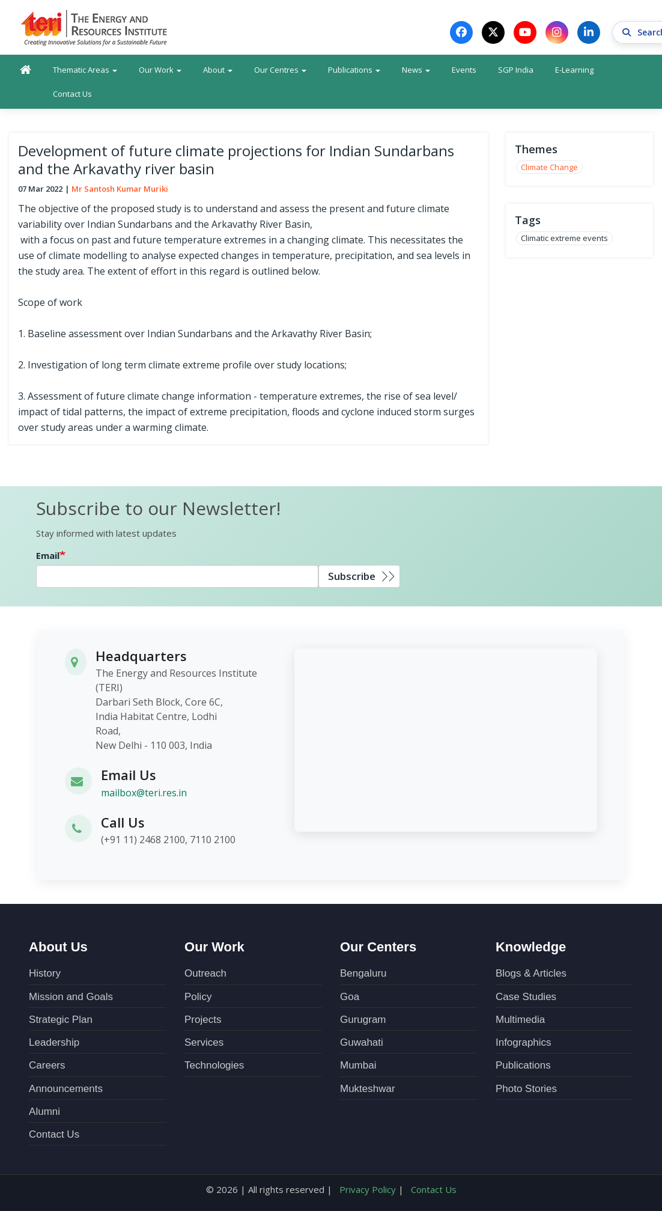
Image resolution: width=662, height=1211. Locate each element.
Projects (202, 1019)
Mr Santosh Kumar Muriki (119, 188)
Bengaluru (363, 973)
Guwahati (361, 1042)
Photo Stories (526, 1088)
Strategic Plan (61, 1019)
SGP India (515, 69)
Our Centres (280, 69)
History (45, 973)
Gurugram (363, 1019)
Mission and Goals (71, 996)
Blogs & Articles (531, 973)
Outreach (205, 973)
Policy (197, 996)
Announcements (66, 1088)
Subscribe (351, 576)
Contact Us (72, 93)
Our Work (160, 69)
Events (464, 69)
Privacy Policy (367, 1189)
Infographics (523, 1042)
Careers (47, 1065)
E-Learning (574, 69)
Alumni (44, 1111)
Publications (354, 69)
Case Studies (526, 996)
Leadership (54, 1042)
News (416, 69)
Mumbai (358, 1065)
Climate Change (549, 167)
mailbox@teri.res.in (144, 792)
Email (47, 555)
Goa (349, 996)
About (217, 69)
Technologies (214, 1065)
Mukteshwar (367, 1088)
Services (203, 1042)
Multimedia (520, 1019)
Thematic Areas (85, 69)
